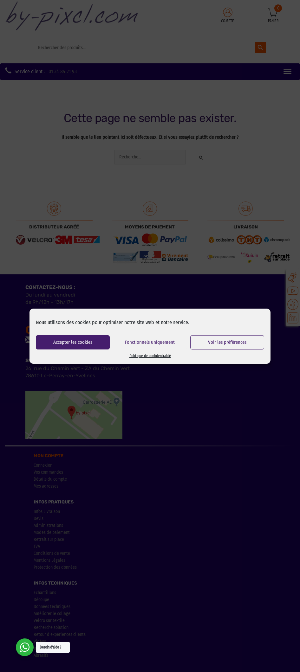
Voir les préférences (227, 342)
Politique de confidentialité (150, 356)
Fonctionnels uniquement (150, 342)
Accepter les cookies (72, 342)
